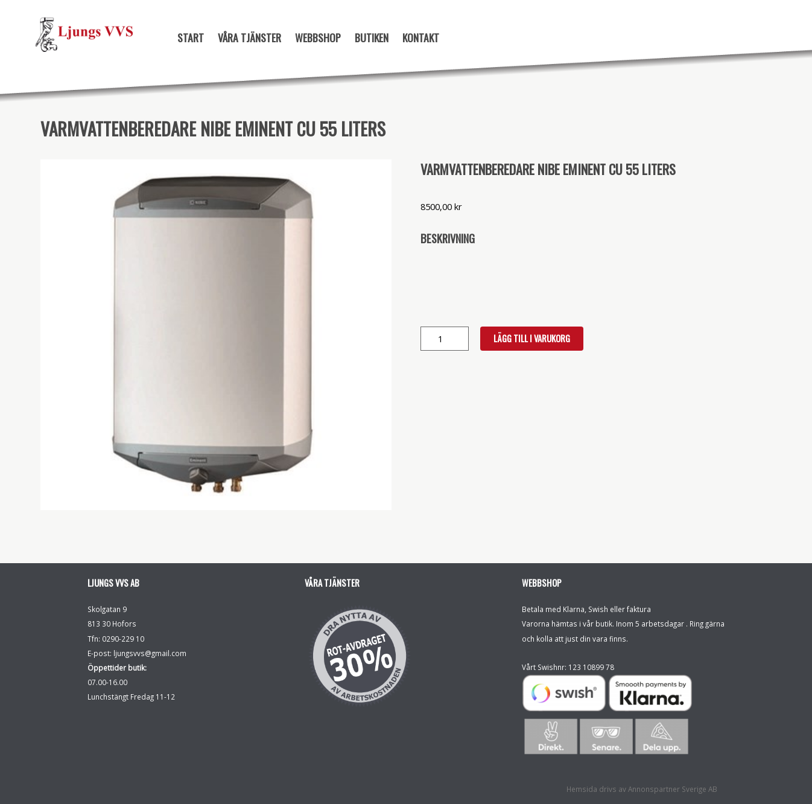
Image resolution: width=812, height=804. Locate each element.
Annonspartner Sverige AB (672, 789)
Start (190, 37)
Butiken (372, 37)
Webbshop (318, 37)
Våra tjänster (249, 37)
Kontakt (420, 37)
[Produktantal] (444, 339)
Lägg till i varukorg (531, 338)
